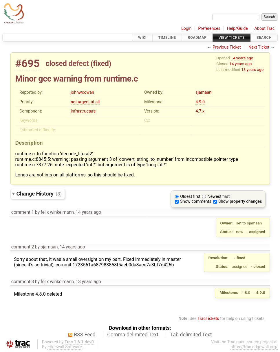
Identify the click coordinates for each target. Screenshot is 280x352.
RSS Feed (85, 335)
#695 (27, 63)
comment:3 (22, 281)
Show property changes (240, 201)
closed (56, 63)
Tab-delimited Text (191, 335)
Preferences (209, 28)
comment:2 (22, 247)
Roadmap (197, 37)
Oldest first (190, 196)
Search (264, 37)
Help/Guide (237, 28)
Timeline (167, 37)
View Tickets (232, 37)
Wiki (142, 37)
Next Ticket (258, 47)
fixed (101, 63)
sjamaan (203, 92)
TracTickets (208, 318)
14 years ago (242, 58)
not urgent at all (85, 101)
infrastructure (83, 111)
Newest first (218, 196)
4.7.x (199, 111)
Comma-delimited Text (132, 335)
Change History (39, 193)
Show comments (195, 201)
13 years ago (252, 69)
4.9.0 (200, 101)
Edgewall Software (64, 346)
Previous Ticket (227, 47)
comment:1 (22, 212)
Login (186, 28)
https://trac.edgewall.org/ (254, 346)
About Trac (265, 28)
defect (78, 63)
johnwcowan (82, 92)
